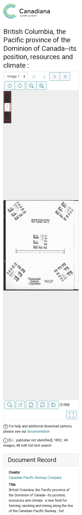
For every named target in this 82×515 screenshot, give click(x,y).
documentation (38, 431)
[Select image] (16, 76)
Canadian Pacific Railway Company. (35, 478)
